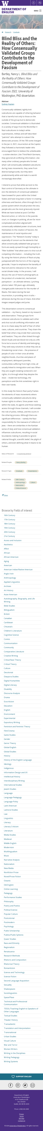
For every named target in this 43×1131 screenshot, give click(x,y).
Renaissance (9, 951)
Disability (8, 689)
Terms (21, 1116)
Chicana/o (8, 626)
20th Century (20, 480)
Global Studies (10, 751)
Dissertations (32, 471)
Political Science (21, 488)
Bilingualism (9, 610)
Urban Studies (10, 1036)
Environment (9, 714)
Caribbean (8, 622)
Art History (8, 590)
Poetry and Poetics (12, 905)
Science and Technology (14, 972)
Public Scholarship (12, 930)
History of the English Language (18, 760)
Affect (6, 548)
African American (11, 557)
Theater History (11, 1020)
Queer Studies (10, 939)
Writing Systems (11, 1061)
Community (9, 647)
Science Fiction (10, 976)
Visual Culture (10, 1040)
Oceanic (7, 880)
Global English (10, 747)
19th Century (9, 528)
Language (8, 793)
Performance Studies (13, 897)
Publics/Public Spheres (13, 935)
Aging (6, 561)
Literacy (7, 822)
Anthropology (20, 482)
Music (6, 855)
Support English (21, 1076)
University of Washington (18, 1126)
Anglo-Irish (9, 573)
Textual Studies (10, 1015)
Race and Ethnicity (11, 943)
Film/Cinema (9, 731)
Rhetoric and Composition (15, 960)
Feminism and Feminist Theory (17, 726)
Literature (8, 830)
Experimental (9, 718)
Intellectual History (12, 776)
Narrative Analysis (12, 860)
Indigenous (9, 768)
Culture (33, 482)
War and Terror (10, 1045)
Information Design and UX (15, 772)
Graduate (16, 32)
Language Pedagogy (13, 797)
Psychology (9, 926)
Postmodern (9, 922)
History (7, 755)
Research (8, 32)
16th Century (9, 515)
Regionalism (9, 947)
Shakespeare (9, 989)
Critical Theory (10, 664)
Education (8, 706)
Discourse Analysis (12, 693)
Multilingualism (10, 851)
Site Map (21, 1118)
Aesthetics (8, 544)
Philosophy (9, 901)
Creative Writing (11, 655)
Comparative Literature (14, 651)
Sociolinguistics (10, 993)
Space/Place (9, 997)
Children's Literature (13, 630)
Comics (7, 639)
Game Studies (10, 735)
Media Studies (10, 835)
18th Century (9, 523)
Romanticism (9, 968)
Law (5, 814)
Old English (9, 885)
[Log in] (34, 3)
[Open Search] (40, 3)
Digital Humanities (12, 680)
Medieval (8, 839)
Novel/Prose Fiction (12, 876)
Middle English (10, 843)
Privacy (21, 1114)
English (7, 710)
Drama (7, 697)
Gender (7, 739)
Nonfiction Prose (11, 872)
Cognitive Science (11, 635)
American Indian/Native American (18, 569)
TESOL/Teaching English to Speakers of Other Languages (21, 1010)
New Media (9, 868)
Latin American (10, 805)
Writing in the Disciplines (14, 1053)
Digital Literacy (10, 685)
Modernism (9, 847)
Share (5, 495)
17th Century (9, 519)
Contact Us (21, 1121)
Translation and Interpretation (17, 1028)
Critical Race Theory (12, 660)
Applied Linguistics (12, 582)
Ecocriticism (9, 701)
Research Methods (12, 955)
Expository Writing (12, 722)
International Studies (13, 785)
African (7, 553)
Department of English (14, 11)
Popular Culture (11, 914)
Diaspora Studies (11, 676)
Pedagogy (8, 893)
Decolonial (8, 672)
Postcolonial (9, 918)
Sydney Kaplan (8, 104)
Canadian (8, 618)
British (7, 614)
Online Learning (11, 889)
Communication (10, 643)
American (8, 565)
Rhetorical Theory (11, 964)
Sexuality (8, 985)
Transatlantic (9, 1024)
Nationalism (20, 485)
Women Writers (10, 1049)
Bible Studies (9, 606)
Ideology (7, 764)
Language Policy (11, 801)
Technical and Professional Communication (15, 1003)
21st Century (9, 536)
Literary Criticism (11, 826)
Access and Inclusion (12, 540)
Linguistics (8, 818)
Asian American (10, 594)
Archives (7, 586)
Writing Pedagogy (11, 1057)
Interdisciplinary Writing (14, 780)
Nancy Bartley (21, 462)
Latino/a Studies (11, 810)
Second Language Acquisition (16, 980)
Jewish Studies (10, 789)
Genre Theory (10, 743)
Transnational (10, 1032)
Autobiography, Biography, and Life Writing (19, 600)
